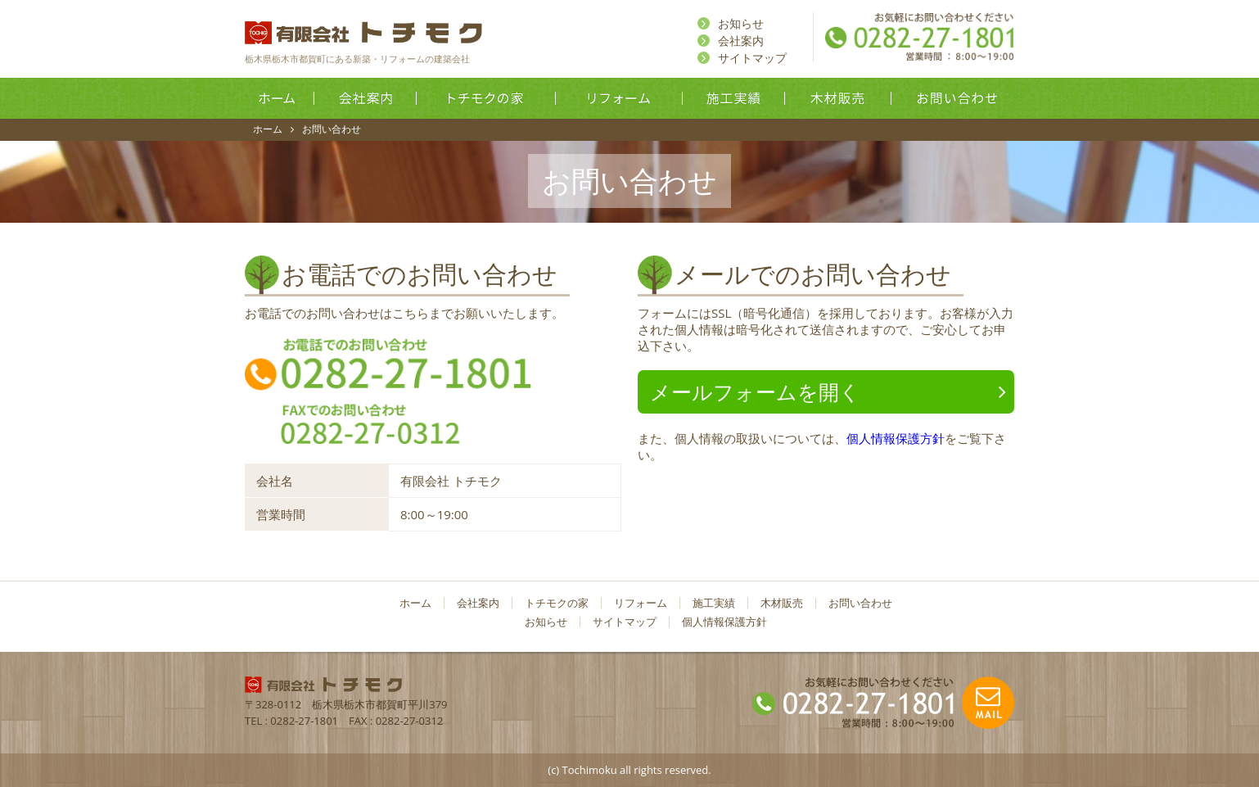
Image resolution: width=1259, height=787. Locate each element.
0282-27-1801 (304, 720)
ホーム (277, 98)
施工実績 (734, 98)
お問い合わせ (954, 98)
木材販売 (838, 98)
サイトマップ (752, 58)
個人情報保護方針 (895, 438)
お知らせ (741, 23)
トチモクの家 (486, 98)
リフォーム (619, 98)
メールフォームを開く (755, 391)
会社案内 (741, 40)
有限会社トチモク (363, 32)
